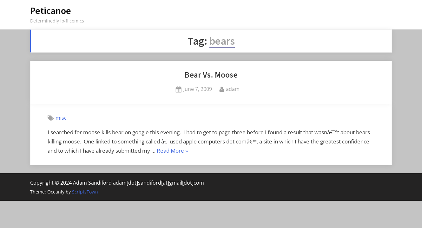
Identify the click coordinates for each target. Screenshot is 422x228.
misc (61, 117)
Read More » (172, 151)
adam (233, 88)
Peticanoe (50, 10)
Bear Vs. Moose (211, 75)
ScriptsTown (85, 192)
